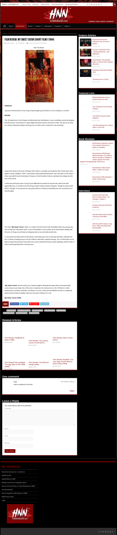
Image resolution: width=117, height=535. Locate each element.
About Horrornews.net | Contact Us (13, 472)
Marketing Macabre (71, 4)
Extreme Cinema (24, 32)
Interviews (47, 26)
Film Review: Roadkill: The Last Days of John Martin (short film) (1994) (63, 362)
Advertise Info (6, 475)
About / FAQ (26, 4)
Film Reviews (20, 26)
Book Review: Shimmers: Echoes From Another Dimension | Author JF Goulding (102, 145)
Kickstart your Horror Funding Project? (14, 482)
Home (4, 32)
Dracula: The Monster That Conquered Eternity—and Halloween (101, 52)
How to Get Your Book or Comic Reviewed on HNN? (18, 486)
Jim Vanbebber (49, 310)
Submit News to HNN (8, 479)
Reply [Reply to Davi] (72, 391)
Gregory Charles (24, 310)
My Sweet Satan (9, 313)
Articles (38, 26)
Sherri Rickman (22, 313)
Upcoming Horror (57, 4)
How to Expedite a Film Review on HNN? (15, 493)
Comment (8, 408)
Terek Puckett (34, 313)
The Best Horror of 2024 (100, 79)
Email (6, 436)
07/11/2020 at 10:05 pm (68, 381)
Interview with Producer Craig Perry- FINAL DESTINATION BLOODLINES (102, 226)
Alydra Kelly (11, 310)
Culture (66, 26)
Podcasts (58, 26)
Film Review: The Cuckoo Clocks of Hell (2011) (38, 342)
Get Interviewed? (7, 489)
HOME (5, 25)
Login (3, 500)
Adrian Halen (10, 43)
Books (30, 26)
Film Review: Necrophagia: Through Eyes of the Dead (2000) (15, 364)
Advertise (35, 4)
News (11, 26)
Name (6, 429)
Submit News (45, 4)
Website (7, 443)
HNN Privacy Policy (8, 497)
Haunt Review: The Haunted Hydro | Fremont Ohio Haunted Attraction (102, 62)
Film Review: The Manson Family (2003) (39, 363)
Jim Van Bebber (37, 310)
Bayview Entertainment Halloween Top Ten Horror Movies (101, 42)
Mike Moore (61, 310)
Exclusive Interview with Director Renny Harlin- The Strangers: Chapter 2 (101, 197)
